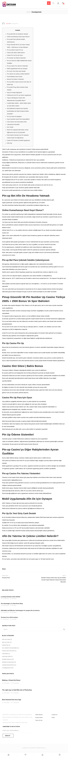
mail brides (5, 654)
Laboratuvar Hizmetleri (13, 125)
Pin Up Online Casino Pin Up (15, 50)
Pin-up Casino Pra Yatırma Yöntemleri (17, 66)
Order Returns (39, 715)
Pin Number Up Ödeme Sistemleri (16, 58)
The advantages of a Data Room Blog (12, 604)
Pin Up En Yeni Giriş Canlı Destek (16, 71)
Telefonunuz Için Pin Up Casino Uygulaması (19, 95)
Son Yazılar (10, 127)
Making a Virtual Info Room (11, 681)
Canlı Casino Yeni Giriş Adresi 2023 (17, 122)
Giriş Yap (9, 143)
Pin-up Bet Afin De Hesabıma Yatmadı (17, 34)
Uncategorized (36, 12)
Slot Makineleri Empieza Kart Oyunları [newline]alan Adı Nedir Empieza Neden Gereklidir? (18, 111)
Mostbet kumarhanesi (8, 662)
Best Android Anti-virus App (11, 700)
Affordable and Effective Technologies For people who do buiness (20, 611)
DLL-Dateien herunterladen (9, 648)
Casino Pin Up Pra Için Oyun (15, 55)
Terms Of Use (38, 721)
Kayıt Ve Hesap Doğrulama (14, 93)
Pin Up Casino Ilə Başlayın (14, 117)
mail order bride (6, 657)
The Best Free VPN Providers (9, 618)
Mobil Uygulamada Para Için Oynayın (17, 69)
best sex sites (6, 642)
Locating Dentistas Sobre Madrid (10, 597)
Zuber (7, 24)
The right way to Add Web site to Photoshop (17, 690)
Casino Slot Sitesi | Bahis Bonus (16, 53)
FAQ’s (53, 718)
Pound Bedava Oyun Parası (14, 77)
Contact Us (54, 715)
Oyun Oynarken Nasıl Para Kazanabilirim (18, 119)
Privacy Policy (38, 718)
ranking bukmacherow (8, 665)
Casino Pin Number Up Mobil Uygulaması (18, 141)
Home (28, 12)
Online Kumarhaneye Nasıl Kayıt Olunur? (18, 37)
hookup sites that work (8, 651)
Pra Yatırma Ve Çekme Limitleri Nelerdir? (18, 74)
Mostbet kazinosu (7, 659)
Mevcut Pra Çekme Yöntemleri (15, 79)
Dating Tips (5, 645)
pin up (13, 230)
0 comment (6, 599)
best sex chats (6, 640)
